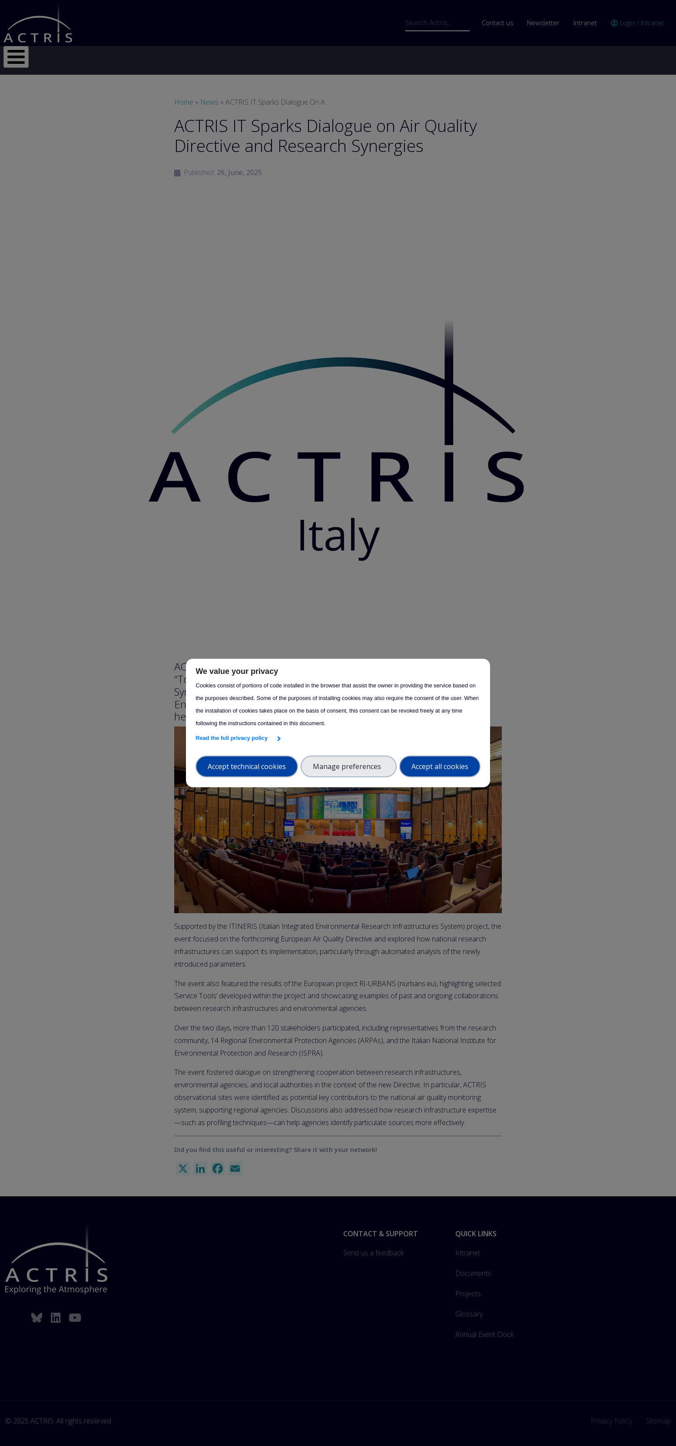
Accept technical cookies (247, 766)
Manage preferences (348, 766)
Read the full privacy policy (233, 738)
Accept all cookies (439, 766)
